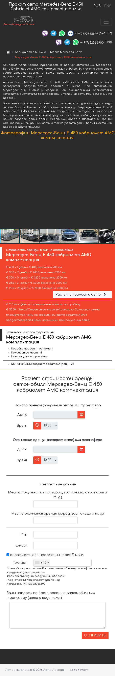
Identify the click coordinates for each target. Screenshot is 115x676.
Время (22, 425)
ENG (107, 6)
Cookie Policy (79, 670)
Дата (22, 415)
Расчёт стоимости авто (81, 294)
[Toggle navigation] (106, 22)
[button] (111, 185)
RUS (97, 6)
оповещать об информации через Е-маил (45, 555)
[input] (55, 415)
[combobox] (42, 562)
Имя (24, 534)
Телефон (20, 563)
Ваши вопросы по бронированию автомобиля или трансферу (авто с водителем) (50, 595)
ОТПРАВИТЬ (95, 635)
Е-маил (21, 545)
